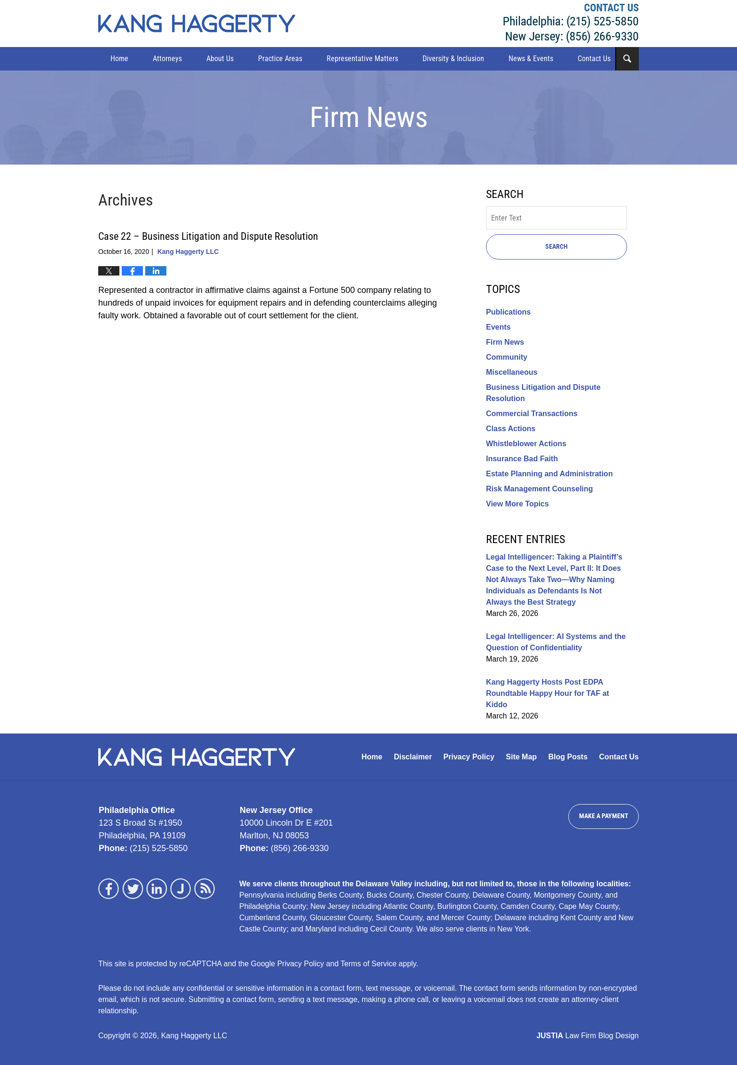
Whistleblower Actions (526, 444)
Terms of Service (369, 964)
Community (506, 357)
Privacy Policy (468, 757)
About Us (220, 58)
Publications (508, 312)
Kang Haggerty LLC (571, 23)
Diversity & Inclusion (453, 58)
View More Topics (517, 504)
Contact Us (594, 58)
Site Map (521, 757)
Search (556, 246)
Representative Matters (362, 58)
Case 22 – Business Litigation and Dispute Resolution (208, 236)
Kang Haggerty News (196, 23)
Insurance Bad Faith (522, 459)
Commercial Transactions (532, 414)
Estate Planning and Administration (549, 474)
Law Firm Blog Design (587, 1036)
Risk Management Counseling (539, 489)
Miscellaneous (511, 372)
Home (119, 58)
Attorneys (167, 58)
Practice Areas (280, 58)
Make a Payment (603, 816)
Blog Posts (568, 757)
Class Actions (510, 429)
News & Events (531, 58)
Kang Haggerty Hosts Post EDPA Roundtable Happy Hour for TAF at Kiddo (547, 693)
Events (498, 327)
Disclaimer (413, 757)
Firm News (505, 342)
